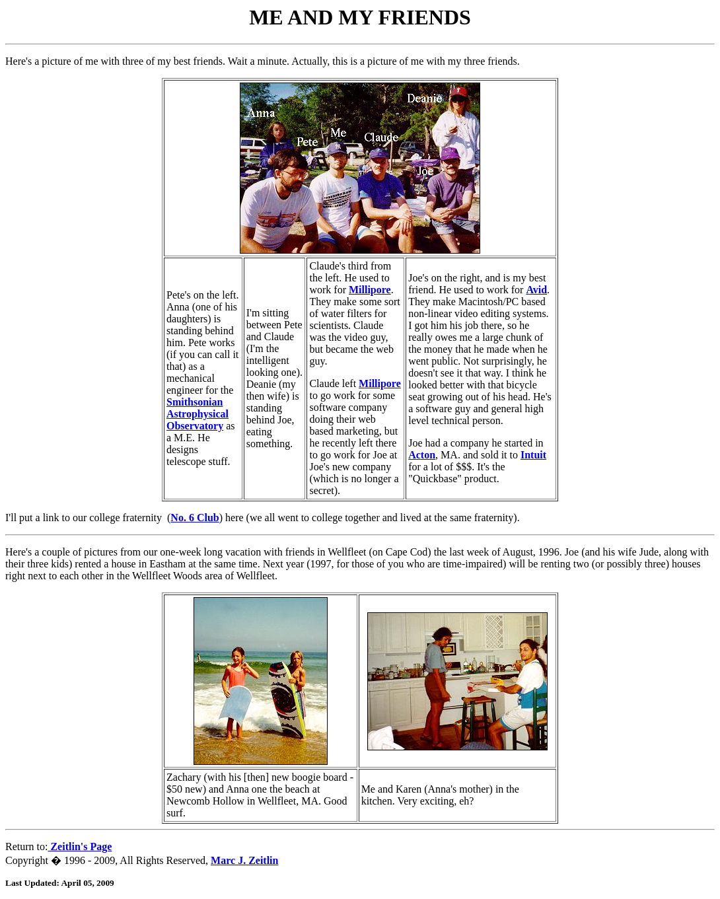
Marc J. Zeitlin (244, 860)
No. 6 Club (194, 517)
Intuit (533, 454)
